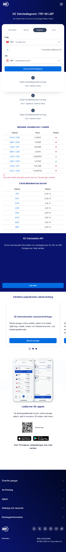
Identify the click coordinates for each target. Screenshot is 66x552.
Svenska (6, 538)
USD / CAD (15, 161)
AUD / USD (14, 171)
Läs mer (33, 285)
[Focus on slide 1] (30, 349)
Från (7, 37)
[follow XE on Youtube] (56, 528)
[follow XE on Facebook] (34, 528)
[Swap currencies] (7, 50)
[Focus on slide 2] (33, 348)
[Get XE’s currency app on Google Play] (41, 438)
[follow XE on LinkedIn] (45, 528)
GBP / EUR (15, 142)
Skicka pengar (33, 340)
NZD (17, 222)
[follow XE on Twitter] (39, 528)
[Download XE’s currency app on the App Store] (24, 438)
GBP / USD (15, 152)
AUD (17, 217)
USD (17, 208)
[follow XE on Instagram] (50, 528)
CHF (17, 198)
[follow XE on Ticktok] (62, 528)
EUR (17, 203)
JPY (17, 194)
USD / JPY (15, 147)
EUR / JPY (14, 166)
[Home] (6, 4)
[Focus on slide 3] (36, 348)
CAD (17, 213)
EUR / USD (15, 137)
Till (6, 56)
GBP (17, 227)
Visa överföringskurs (33, 69)
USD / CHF (15, 156)
